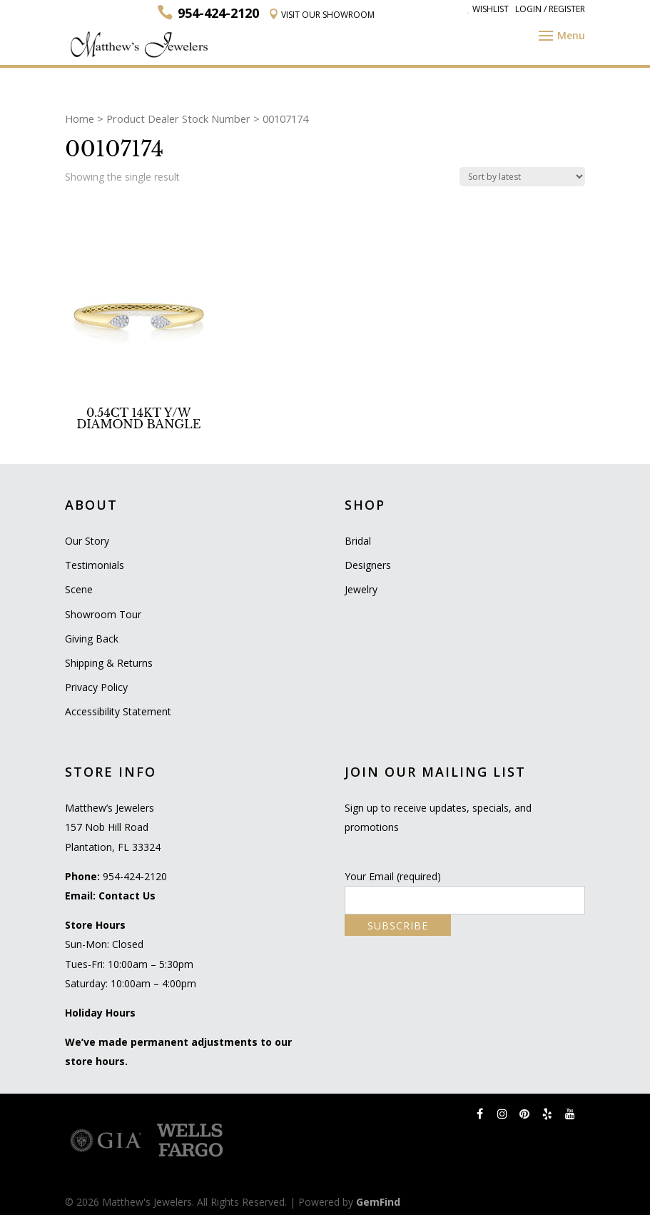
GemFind (378, 1202)
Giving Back (91, 638)
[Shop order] (522, 176)
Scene (79, 589)
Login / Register (550, 9)
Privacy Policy (96, 687)
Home (79, 118)
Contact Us (127, 895)
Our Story (87, 541)
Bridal (358, 541)
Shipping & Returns (109, 663)
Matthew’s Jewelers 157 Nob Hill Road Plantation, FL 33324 (113, 827)
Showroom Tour (103, 614)
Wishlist (488, 9)
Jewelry (361, 589)
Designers (368, 565)
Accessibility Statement (118, 711)
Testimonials (94, 565)
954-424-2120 (135, 876)
